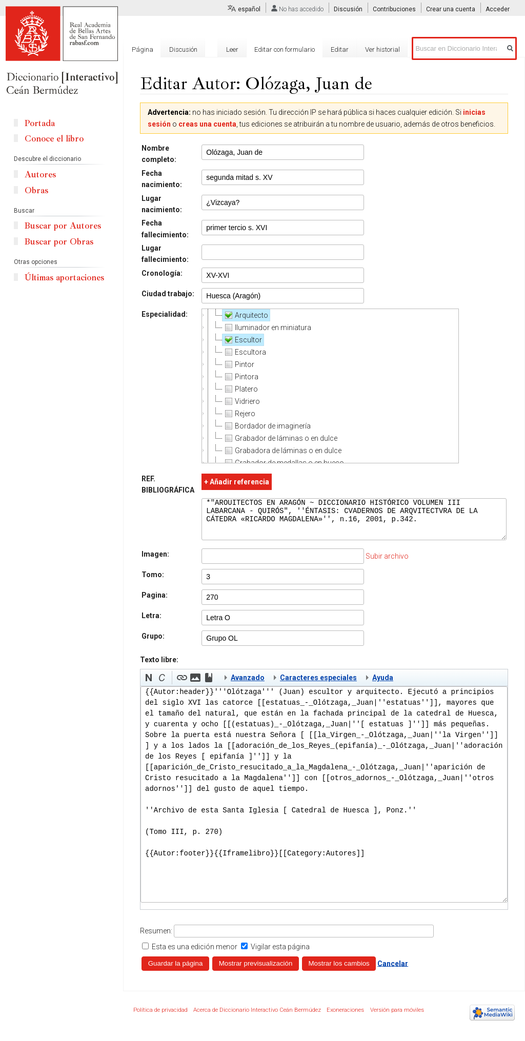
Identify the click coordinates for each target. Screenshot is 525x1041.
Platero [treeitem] (239, 389)
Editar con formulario (284, 49)
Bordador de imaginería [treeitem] (266, 426)
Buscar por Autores (63, 225)
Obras (36, 190)
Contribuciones (394, 9)
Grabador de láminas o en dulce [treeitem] (279, 438)
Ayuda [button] (382, 685)
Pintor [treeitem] (238, 364)
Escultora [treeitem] (244, 352)
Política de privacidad (160, 1017)
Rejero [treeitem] (238, 413)
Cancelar (392, 971)
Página (142, 49)
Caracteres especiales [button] (318, 685)
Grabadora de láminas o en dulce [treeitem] (281, 450)
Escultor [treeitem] (241, 340)
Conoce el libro (54, 138)
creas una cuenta (207, 124)
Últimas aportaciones (64, 277)
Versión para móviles (397, 1017)
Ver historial (382, 49)
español (249, 9)
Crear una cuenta (450, 9)
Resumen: (156, 938)
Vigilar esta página (280, 954)
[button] (148, 685)
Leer (232, 49)
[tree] (329, 386)
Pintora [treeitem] (240, 377)
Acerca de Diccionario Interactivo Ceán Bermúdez (257, 1017)
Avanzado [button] (248, 685)
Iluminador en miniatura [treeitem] (266, 327)
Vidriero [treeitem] (240, 401)
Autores (40, 174)
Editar (340, 49)
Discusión (348, 9)
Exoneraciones (345, 1017)
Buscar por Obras (59, 241)
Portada (40, 123)
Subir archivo (386, 564)
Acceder (498, 9)
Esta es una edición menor (194, 954)
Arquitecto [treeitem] (245, 315)
